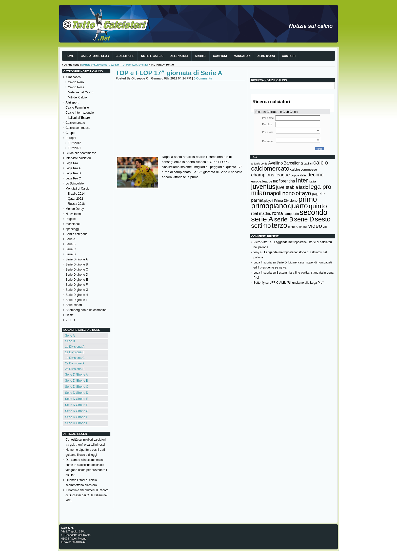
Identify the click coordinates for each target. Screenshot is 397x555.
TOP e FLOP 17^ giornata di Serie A (169, 72)
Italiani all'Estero (79, 117)
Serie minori (74, 305)
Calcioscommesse (78, 128)
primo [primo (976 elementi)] (308, 199)
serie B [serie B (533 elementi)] (283, 219)
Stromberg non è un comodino (86, 310)
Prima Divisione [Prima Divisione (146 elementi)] (285, 200)
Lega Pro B (73, 173)
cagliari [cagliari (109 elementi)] (308, 163)
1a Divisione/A (75, 346)
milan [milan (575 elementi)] (258, 192)
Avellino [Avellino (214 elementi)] (275, 163)
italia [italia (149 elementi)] (312, 181)
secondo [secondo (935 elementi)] (313, 212)
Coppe (70, 133)
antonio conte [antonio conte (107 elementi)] (259, 163)
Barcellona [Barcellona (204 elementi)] (293, 163)
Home (70, 55)
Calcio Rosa (76, 87)
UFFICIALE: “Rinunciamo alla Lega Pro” (296, 282)
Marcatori (242, 55)
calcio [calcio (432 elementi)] (320, 162)
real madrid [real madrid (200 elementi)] (261, 213)
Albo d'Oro (266, 55)
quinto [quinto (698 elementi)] (318, 206)
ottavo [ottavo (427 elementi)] (303, 193)
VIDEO (70, 320)
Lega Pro (72, 163)
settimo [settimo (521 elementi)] (261, 225)
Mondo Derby (75, 209)
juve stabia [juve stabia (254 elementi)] (287, 187)
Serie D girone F (77, 284)
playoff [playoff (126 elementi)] (268, 200)
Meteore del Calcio (80, 92)
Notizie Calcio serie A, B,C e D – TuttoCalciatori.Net (114, 65)
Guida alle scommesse (81, 153)
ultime (70, 315)
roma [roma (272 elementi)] (277, 213)
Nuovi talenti (74, 214)
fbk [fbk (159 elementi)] (275, 181)
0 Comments (203, 78)
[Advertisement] (180, 119)
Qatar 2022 (75, 198)
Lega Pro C (73, 178)
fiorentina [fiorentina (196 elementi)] (287, 181)
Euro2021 (74, 148)
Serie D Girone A (76, 374)
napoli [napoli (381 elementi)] (274, 193)
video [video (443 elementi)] (315, 225)
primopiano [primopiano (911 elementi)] (269, 206)
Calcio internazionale (80, 112)
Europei (71, 138)
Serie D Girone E (76, 399)
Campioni (220, 55)
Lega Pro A (73, 168)
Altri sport (72, 102)
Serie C (71, 249)
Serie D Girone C (76, 386)
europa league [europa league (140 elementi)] (261, 181)
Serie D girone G (77, 290)
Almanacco (73, 77)
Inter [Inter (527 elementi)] (302, 180)
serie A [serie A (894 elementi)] (262, 219)
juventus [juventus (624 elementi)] (263, 186)
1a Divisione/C (75, 358)
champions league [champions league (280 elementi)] (270, 174)
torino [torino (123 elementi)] (292, 227)
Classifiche (125, 55)
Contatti (288, 55)
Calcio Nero (76, 82)
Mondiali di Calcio (77, 188)
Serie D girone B (77, 264)
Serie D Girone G (76, 411)
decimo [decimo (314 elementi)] (315, 174)
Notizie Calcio (152, 55)
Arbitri (200, 55)
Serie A (70, 239)
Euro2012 (74, 143)
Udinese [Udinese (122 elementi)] (301, 227)
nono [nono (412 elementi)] (288, 193)
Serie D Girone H (76, 417)
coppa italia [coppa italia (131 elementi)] (299, 175)
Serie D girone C (77, 269)
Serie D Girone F (76, 405)
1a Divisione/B (75, 352)
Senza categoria (77, 234)
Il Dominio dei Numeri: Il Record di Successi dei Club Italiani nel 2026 (87, 495)
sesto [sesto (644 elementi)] (323, 219)
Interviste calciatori (78, 158)
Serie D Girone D (76, 393)
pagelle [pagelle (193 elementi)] (318, 194)
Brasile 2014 (76, 193)
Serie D (71, 254)
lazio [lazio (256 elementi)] (303, 187)
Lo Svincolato (75, 183)
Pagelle (71, 219)
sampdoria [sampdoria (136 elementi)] (291, 214)
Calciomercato (75, 123)
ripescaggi (73, 229)
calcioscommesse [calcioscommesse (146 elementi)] (303, 169)
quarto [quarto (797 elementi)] (298, 206)
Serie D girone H (77, 295)
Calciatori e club (95, 55)
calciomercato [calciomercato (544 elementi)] (270, 168)
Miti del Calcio (77, 97)
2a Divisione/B (75, 369)
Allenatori (179, 55)
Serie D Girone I (76, 423)
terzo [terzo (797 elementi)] (279, 225)
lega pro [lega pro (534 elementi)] (320, 186)
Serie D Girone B (76, 380)
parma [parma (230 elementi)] (257, 200)
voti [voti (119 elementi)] (325, 226)
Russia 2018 (76, 203)
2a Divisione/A (75, 363)
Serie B (70, 244)
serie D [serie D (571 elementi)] (304, 219)
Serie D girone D (77, 274)
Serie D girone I (76, 300)
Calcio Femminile (77, 107)
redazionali (73, 224)
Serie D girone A (77, 259)
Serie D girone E (77, 279)
